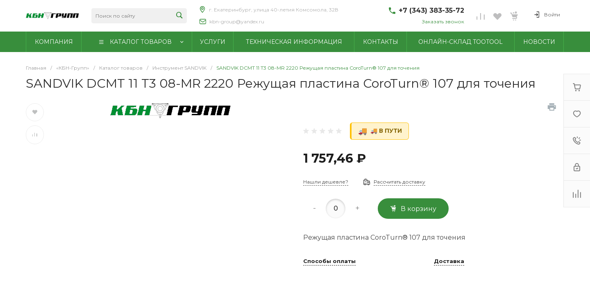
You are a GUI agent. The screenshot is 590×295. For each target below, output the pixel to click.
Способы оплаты (329, 261)
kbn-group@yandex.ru (236, 21)
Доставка (449, 261)
